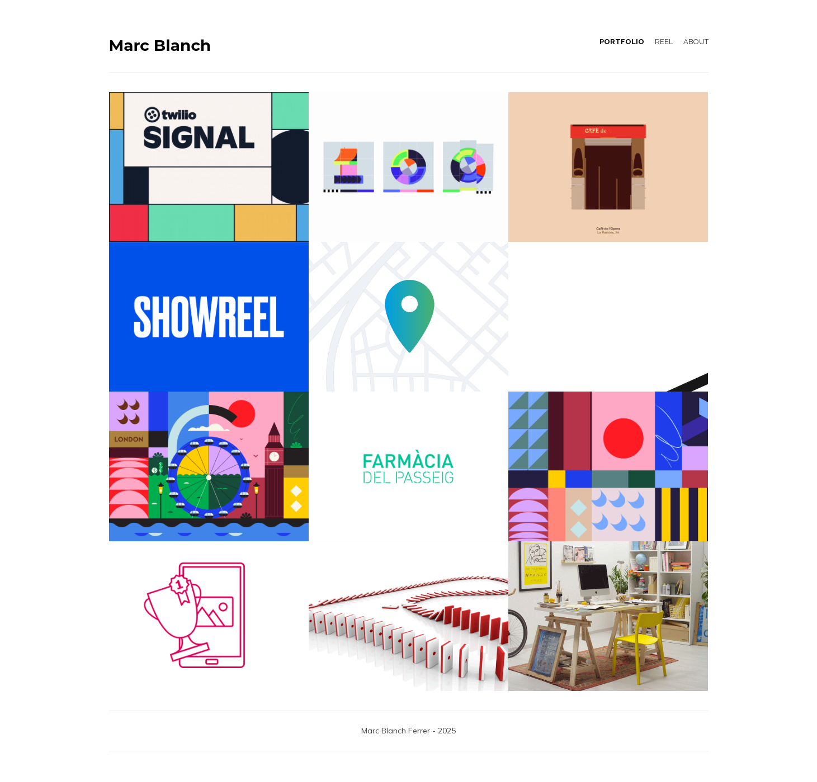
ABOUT (696, 41)
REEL (664, 41)
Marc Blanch (160, 45)
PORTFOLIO (621, 41)
